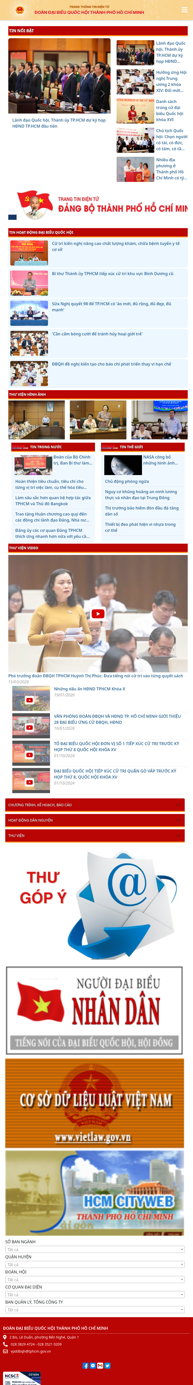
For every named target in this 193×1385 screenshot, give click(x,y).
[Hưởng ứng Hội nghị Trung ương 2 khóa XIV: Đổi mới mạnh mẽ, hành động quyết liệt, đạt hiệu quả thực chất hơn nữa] (50, 110)
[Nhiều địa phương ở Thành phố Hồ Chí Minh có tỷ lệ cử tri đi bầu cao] (77, 110)
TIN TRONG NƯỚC (37, 446)
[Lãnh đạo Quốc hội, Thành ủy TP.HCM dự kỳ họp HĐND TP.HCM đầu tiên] (41, 110)
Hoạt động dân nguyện (30, 820)
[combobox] (95, 1249)
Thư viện (16, 835)
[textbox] (95, 1249)
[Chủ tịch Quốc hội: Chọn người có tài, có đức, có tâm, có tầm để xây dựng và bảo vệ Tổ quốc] (68, 110)
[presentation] (11, 420)
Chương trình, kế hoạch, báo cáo (40, 804)
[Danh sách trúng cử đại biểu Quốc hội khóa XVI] (59, 110)
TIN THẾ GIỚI (122, 446)
